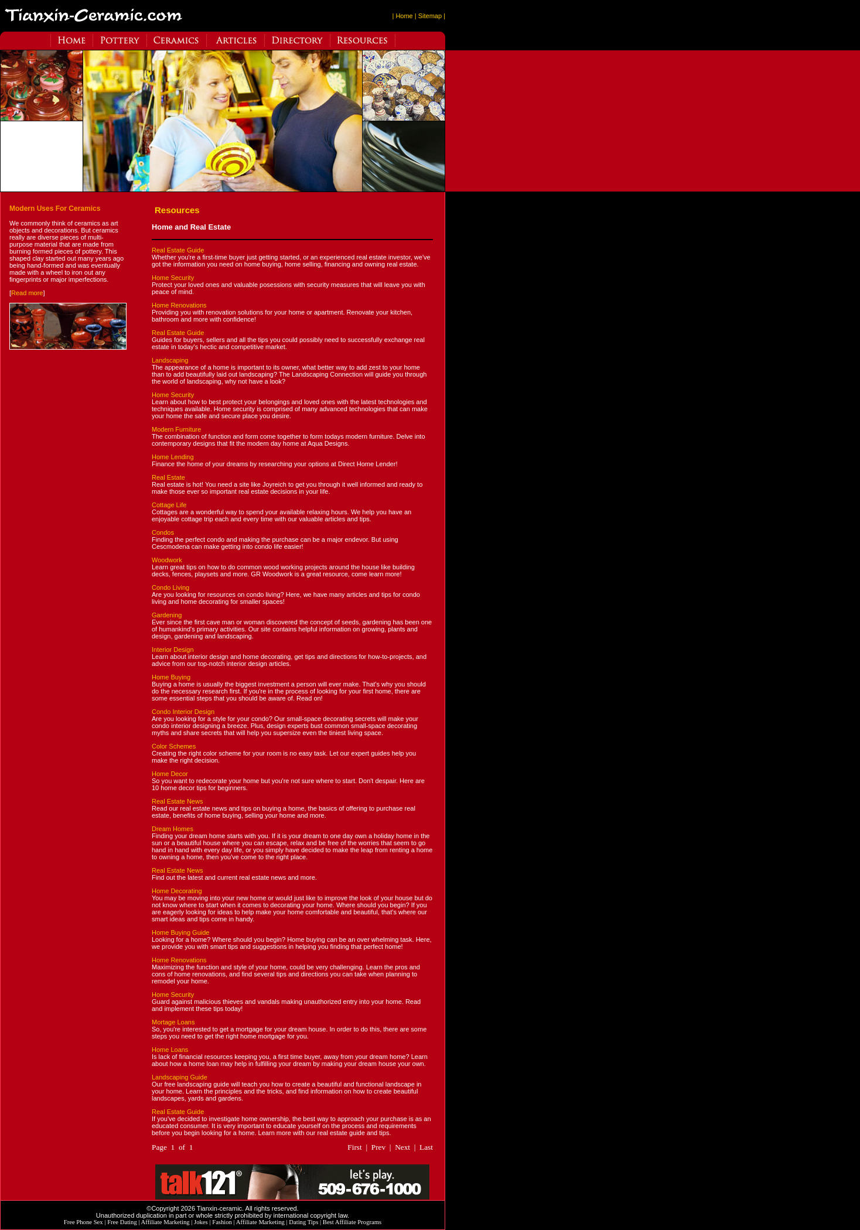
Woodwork (167, 559)
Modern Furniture (176, 429)
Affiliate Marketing (165, 1222)
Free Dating (122, 1222)
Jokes (201, 1222)
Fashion (222, 1222)
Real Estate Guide (178, 250)
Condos (163, 532)
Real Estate (168, 477)
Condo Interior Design (183, 711)
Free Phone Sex (83, 1222)
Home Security (173, 277)
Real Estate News (177, 801)
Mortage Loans (173, 1022)
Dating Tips (303, 1222)
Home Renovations (179, 305)
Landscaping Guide (179, 1077)
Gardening (167, 615)
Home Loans (170, 1049)
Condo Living (170, 587)
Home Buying (171, 677)
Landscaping (170, 360)
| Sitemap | (430, 15)
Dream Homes (172, 828)
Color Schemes (174, 746)
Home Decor (170, 773)
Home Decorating (177, 890)
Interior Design (173, 649)
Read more (27, 292)
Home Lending (173, 456)
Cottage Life (169, 504)
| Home (402, 15)
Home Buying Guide (180, 932)
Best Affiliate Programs (352, 1222)
